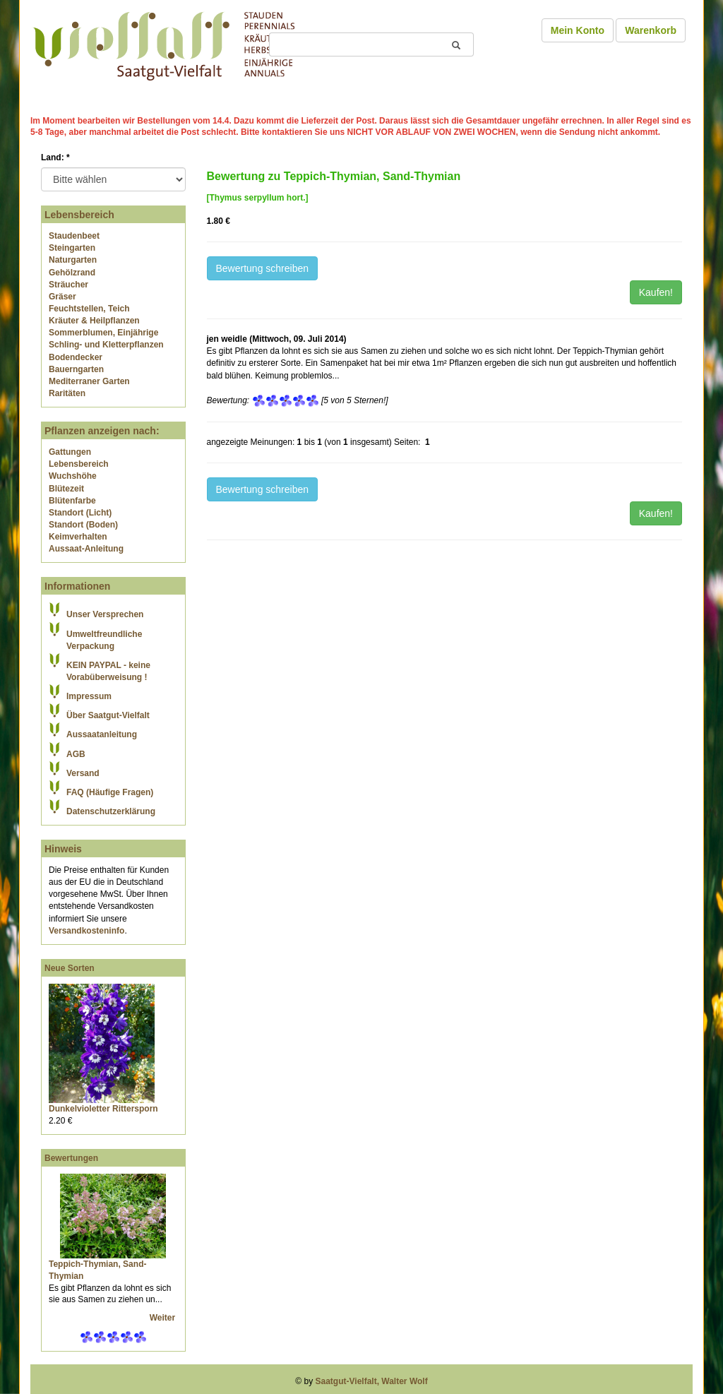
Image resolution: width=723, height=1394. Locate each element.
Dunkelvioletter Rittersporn (103, 1109)
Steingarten (72, 248)
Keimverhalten (78, 537)
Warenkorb (650, 30)
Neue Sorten (69, 968)
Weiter (164, 1318)
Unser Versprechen (104, 614)
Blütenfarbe (72, 501)
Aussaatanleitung (101, 734)
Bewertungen (71, 1158)
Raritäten (67, 393)
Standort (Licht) (80, 513)
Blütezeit (66, 489)
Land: (55, 157)
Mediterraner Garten (89, 381)
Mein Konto (577, 30)
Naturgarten (73, 260)
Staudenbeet (74, 236)
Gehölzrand (72, 273)
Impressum (89, 696)
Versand (83, 773)
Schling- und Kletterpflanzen (106, 345)
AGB (75, 754)
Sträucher (68, 285)
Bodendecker (75, 357)
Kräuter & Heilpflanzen (94, 321)
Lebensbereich (79, 464)
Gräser (62, 297)
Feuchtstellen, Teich (89, 309)
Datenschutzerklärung (110, 811)
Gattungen (70, 452)
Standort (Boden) (83, 525)
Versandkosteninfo (86, 931)
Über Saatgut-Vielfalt (108, 715)
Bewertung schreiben (262, 268)
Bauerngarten (76, 369)
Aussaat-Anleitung (86, 549)
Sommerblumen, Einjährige (103, 333)
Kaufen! (656, 292)
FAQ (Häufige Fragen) (109, 792)
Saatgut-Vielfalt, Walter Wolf (372, 1381)
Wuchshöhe (73, 476)
